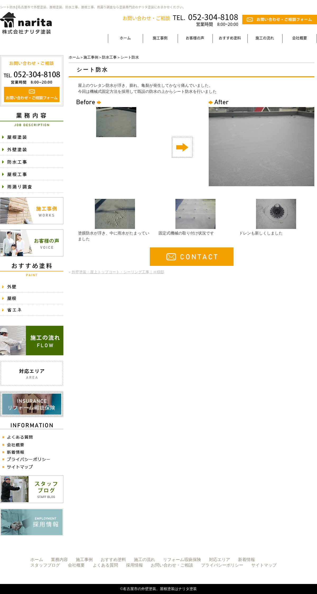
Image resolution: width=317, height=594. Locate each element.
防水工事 (109, 57)
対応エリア (219, 559)
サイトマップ (264, 565)
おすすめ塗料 (230, 37)
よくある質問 (105, 565)
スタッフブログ (45, 565)
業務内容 (59, 559)
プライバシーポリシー (222, 565)
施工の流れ (264, 37)
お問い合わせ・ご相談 (172, 565)
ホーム (125, 37)
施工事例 (160, 37)
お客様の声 (195, 37)
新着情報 (246, 559)
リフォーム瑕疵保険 (182, 559)
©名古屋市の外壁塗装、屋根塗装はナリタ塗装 (158, 589)
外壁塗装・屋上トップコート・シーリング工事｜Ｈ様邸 (118, 272)
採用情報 (134, 565)
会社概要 (299, 37)
